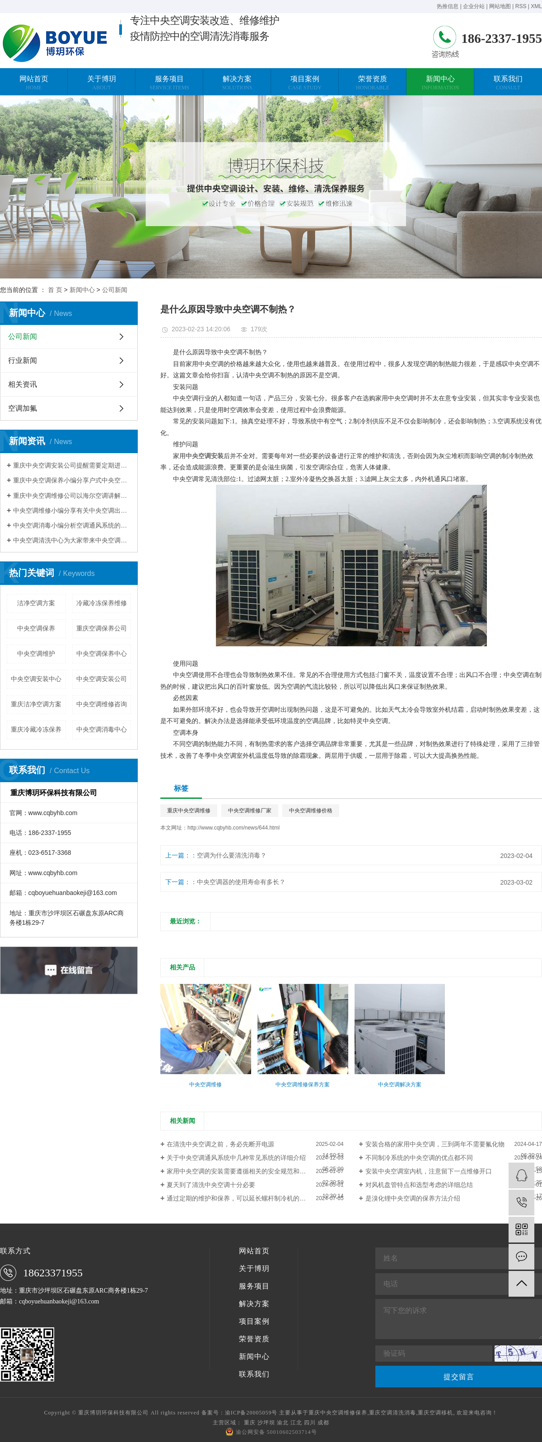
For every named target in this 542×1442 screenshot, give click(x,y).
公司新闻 (114, 289)
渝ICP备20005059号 (251, 1413)
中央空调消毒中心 (101, 729)
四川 (310, 1422)
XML (536, 6)
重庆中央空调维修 (188, 810)
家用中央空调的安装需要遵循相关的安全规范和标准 (239, 1171)
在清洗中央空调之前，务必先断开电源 (220, 1144)
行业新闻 (22, 360)
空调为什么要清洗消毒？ (231, 855)
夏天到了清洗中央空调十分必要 (211, 1184)
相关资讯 (22, 384)
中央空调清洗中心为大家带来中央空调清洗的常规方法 (72, 540)
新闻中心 (82, 289)
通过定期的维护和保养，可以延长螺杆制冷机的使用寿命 (246, 1198)
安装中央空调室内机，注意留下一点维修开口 (428, 1171)
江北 (296, 1422)
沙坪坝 (266, 1422)
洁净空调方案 (36, 603)
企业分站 (474, 6)
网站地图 (500, 6)
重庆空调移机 (435, 1413)
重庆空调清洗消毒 (392, 1413)
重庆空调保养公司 (101, 628)
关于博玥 (254, 1268)
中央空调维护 (36, 653)
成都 (323, 1422)
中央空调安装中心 (36, 678)
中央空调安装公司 (101, 678)
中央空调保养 (36, 628)
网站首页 (254, 1251)
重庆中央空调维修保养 (337, 1413)
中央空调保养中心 (101, 653)
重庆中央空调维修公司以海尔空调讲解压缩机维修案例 (72, 495)
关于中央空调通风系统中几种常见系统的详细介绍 (236, 1157)
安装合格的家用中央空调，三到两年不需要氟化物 (435, 1144)
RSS (521, 6)
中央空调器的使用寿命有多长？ (241, 882)
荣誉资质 (254, 1339)
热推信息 (447, 6)
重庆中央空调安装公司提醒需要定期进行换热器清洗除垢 (72, 465)
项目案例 (254, 1321)
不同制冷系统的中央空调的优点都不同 (419, 1157)
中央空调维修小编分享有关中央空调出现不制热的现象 (72, 510)
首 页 (55, 289)
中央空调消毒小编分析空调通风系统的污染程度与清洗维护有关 (72, 525)
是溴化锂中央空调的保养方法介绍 (412, 1198)
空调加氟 (22, 408)
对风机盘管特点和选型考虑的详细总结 (419, 1184)
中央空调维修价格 (310, 810)
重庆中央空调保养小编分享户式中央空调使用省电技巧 (72, 480)
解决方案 (254, 1304)
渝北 (283, 1422)
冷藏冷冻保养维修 (101, 603)
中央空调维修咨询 (101, 704)
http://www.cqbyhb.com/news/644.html (233, 828)
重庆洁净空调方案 (36, 704)
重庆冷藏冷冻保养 (36, 729)
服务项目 (254, 1286)
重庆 (250, 1422)
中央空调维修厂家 (249, 810)
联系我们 (254, 1374)
